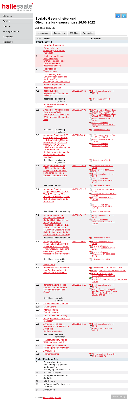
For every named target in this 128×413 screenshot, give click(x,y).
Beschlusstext (102, 99)
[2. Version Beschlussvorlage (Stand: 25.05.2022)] (90, 114)
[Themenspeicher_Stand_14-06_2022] (90, 354)
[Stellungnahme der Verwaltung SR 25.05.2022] (90, 246)
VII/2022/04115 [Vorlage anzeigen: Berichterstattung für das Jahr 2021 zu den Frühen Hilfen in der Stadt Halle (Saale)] (79, 285)
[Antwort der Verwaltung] (90, 328)
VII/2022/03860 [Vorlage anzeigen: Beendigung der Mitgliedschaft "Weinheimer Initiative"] (79, 91)
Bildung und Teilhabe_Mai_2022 (109, 271)
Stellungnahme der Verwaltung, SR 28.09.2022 (103, 254)
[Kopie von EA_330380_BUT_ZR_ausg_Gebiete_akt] (90, 278)
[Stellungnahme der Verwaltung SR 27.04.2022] (90, 178)
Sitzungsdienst (48, 398)
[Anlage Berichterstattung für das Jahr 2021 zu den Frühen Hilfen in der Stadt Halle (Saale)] (90, 289)
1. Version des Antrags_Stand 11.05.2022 (104, 136)
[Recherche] (118, 15)
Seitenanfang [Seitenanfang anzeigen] (119, 396)
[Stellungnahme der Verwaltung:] (90, 144)
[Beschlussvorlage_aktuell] (90, 91)
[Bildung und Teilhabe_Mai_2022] (90, 271)
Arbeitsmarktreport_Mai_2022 (107, 268)
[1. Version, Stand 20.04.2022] (90, 189)
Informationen (43, 33)
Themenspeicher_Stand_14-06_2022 (104, 355)
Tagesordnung (59, 33)
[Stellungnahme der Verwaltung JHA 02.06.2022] (90, 123)
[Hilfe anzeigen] (124, 15)
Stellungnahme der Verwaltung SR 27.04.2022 (103, 180)
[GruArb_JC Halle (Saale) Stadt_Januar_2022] (90, 274)
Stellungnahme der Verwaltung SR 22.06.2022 (103, 221)
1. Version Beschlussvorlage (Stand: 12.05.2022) (104, 111)
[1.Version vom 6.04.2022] (90, 166)
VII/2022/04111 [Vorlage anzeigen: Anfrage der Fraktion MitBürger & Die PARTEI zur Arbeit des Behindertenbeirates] (79, 324)
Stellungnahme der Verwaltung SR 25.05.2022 (103, 248)
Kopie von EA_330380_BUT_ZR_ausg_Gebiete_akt (109, 280)
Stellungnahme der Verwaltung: (100, 145)
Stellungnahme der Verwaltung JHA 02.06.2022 (103, 124)
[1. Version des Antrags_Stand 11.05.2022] (90, 135)
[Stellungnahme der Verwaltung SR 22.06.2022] (90, 220)
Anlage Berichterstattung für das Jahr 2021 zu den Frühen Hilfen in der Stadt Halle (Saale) (104, 292)
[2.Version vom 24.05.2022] (90, 170)
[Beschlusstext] (90, 99)
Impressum (8, 42)
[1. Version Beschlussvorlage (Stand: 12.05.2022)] (90, 110)
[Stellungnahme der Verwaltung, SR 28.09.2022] (90, 252)
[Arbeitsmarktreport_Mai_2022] (90, 268)
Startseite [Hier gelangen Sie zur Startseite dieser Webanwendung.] (7, 16)
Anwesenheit (88, 33)
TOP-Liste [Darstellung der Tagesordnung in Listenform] (74, 33)
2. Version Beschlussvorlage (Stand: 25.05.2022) (104, 115)
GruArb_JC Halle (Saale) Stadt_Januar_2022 (103, 275)
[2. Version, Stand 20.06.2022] (90, 194)
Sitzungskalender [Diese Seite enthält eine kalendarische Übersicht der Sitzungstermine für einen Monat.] (11, 31)
